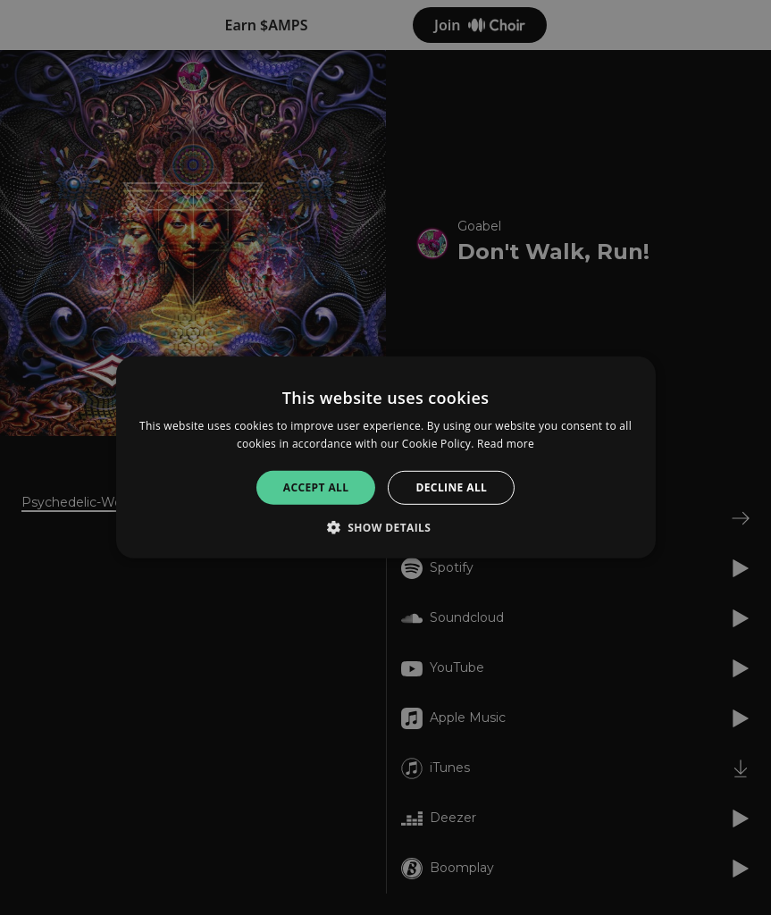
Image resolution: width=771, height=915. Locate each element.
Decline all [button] (451, 487)
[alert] (385, 457)
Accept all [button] (316, 487)
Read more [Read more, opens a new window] (505, 443)
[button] (386, 527)
